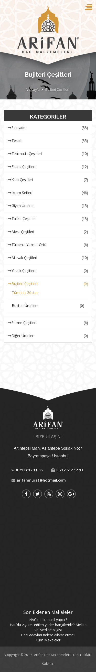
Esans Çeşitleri (48, 166)
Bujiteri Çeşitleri (57, 90)
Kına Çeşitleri (48, 179)
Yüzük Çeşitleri (48, 270)
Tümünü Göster (25, 292)
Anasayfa (33, 90)
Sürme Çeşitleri (48, 322)
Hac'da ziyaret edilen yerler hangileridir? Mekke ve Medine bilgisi (48, 627)
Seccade (48, 127)
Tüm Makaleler (48, 640)
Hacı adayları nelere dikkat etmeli (48, 634)
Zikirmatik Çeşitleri (48, 153)
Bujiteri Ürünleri (48, 305)
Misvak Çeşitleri (48, 257)
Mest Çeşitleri (48, 231)
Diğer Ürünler (48, 335)
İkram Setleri (48, 192)
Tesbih (48, 140)
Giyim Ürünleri (48, 205)
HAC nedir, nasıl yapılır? (48, 619)
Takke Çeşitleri (48, 218)
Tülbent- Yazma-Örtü (48, 244)
